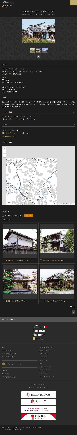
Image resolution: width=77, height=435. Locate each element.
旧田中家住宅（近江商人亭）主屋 (53, 260)
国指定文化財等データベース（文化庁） (14, 119)
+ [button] (4, 148)
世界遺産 (4, 370)
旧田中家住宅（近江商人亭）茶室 (16, 301)
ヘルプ (41, 363)
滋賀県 (19, 74)
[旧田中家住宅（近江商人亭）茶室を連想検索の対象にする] (4, 301)
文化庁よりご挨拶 (45, 354)
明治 (10, 74)
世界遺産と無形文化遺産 (9, 354)
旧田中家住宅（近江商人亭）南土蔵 (13, 117)
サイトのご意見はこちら (47, 376)
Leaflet (60, 203)
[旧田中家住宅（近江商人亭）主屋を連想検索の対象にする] (41, 260)
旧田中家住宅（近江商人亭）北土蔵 (17, 260)
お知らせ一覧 (43, 360)
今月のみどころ (44, 357)
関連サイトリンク (45, 370)
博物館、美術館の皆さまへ (47, 350)
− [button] (4, 151)
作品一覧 (4, 347)
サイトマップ (43, 373)
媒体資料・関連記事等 (46, 347)
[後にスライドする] (72, 306)
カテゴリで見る (6, 350)
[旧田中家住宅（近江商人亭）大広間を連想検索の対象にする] (41, 301)
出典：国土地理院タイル (69, 203)
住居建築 (4, 74)
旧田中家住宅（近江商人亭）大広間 (54, 301)
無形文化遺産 (6, 374)
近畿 (14, 74)
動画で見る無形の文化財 (9, 377)
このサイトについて (45, 367)
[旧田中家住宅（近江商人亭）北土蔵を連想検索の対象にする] (4, 260)
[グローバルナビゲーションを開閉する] (73, 2)
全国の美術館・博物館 (8, 357)
